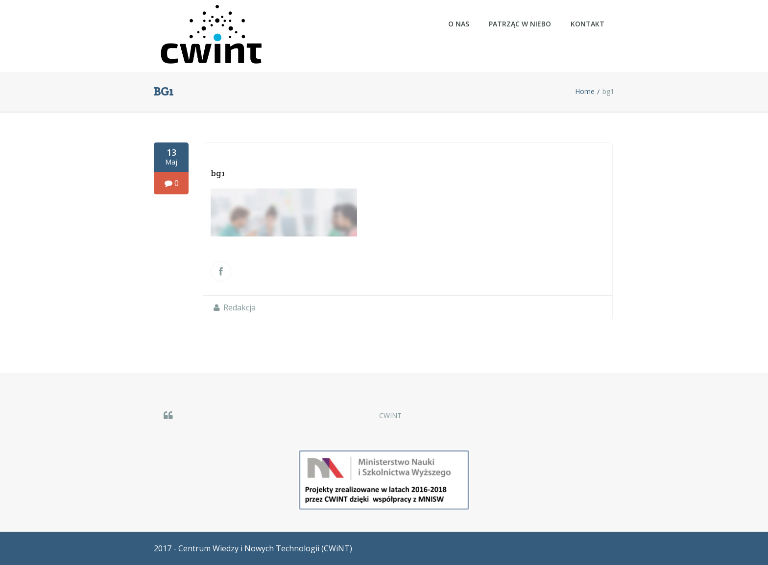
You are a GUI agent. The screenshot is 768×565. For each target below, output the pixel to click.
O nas (458, 23)
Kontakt (587, 23)
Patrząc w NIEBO (520, 23)
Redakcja (239, 307)
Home (585, 91)
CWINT (390, 415)
